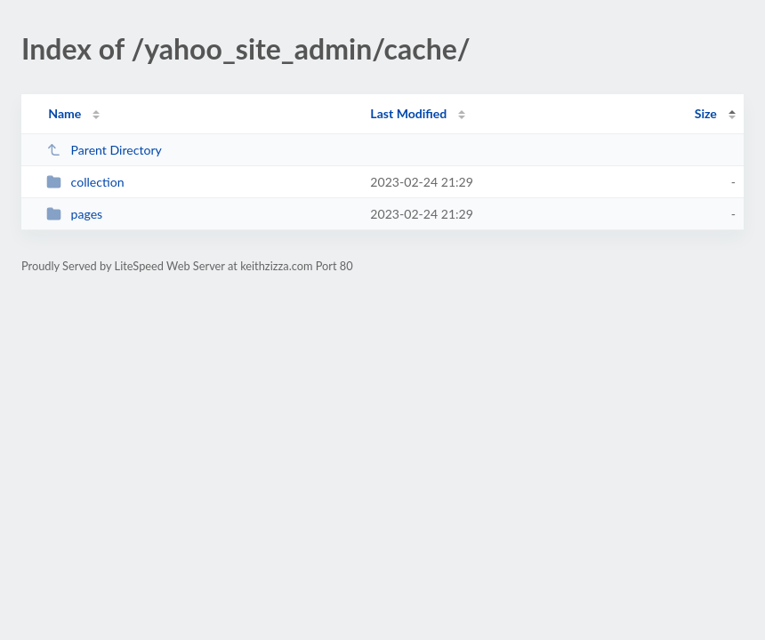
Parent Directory (104, 149)
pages (74, 213)
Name (64, 113)
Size (706, 113)
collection (85, 181)
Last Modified (408, 113)
